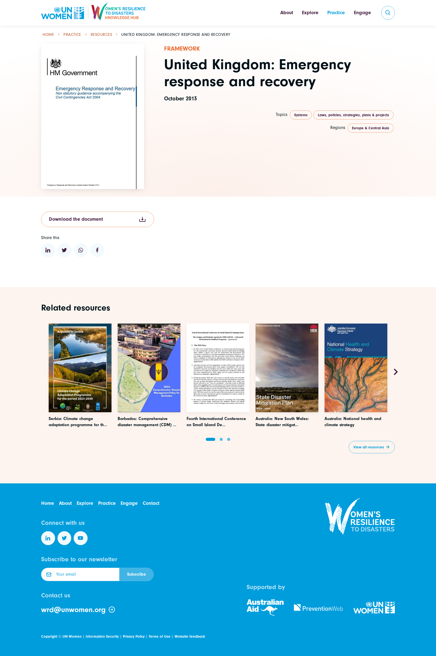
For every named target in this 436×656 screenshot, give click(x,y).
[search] (388, 13)
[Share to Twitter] (64, 250)
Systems (301, 115)
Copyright (49, 636)
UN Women (72, 636)
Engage (362, 13)
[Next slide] (396, 372)
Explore (310, 13)
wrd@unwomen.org (78, 610)
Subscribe (136, 574)
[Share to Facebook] (97, 250)
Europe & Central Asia (370, 128)
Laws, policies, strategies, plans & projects (353, 115)
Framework (182, 48)
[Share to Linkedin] (48, 250)
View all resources (368, 447)
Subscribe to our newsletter (79, 559)
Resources (101, 34)
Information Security (102, 636)
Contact (151, 503)
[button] (210, 439)
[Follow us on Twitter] (64, 538)
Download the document (97, 219)
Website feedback (190, 636)
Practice (336, 13)
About (286, 13)
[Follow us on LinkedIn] (48, 538)
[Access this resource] (80, 396)
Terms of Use (159, 636)
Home (48, 34)
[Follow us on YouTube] (81, 538)
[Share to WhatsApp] (81, 250)
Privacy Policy (134, 636)
